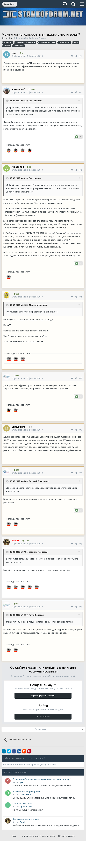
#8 (80, 544)
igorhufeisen (26, 806)
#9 (80, 607)
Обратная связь (66, 836)
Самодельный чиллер (23, 803)
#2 (80, 92)
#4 (80, 297)
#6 (80, 430)
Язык (14, 836)
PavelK (32, 615)
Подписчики (40, 729)
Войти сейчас (43, 716)
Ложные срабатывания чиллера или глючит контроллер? (42, 779)
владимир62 (26, 794)
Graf (11, 38)
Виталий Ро (35, 481)
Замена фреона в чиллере (26, 819)
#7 (80, 473)
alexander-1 (18, 89)
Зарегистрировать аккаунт (43, 696)
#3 (80, 170)
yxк (21, 782)
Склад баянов (39, 38)
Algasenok (34, 305)
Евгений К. (34, 552)
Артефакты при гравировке (26, 791)
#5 (80, 378)
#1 (80, 56)
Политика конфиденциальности (38, 836)
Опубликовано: (27, 56)
